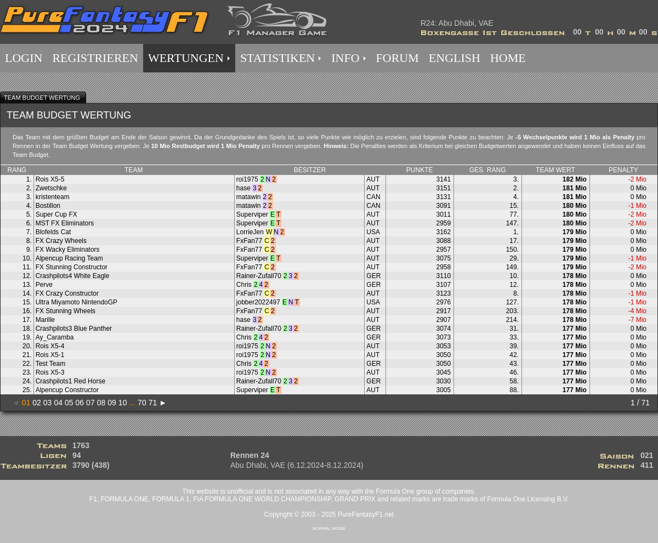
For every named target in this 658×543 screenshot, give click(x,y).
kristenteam (53, 197)
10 (122, 402)
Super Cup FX (56, 214)
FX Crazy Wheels (61, 241)
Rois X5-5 (50, 179)
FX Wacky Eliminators (68, 249)
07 (90, 402)
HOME (508, 58)
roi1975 (247, 179)
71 (153, 402)
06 (80, 402)
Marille (45, 320)
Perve (44, 285)
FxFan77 (249, 241)
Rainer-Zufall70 (258, 276)
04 (58, 402)
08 (101, 402)
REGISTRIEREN (95, 58)
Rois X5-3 (50, 372)
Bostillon (48, 206)
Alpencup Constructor (67, 390)
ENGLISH (454, 58)
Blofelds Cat (53, 232)
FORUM (397, 58)
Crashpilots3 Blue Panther (74, 328)
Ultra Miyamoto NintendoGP (76, 302)
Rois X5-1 (50, 355)
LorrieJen (250, 232)
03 (47, 402)
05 (69, 402)
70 (142, 402)
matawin (248, 197)
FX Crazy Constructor (67, 293)
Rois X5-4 (50, 346)
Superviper (252, 214)
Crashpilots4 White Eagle (73, 276)
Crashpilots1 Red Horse (70, 381)
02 (36, 402)
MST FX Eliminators (65, 223)
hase (243, 188)
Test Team (50, 363)
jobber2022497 (258, 302)
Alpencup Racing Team (69, 258)
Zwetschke (51, 188)
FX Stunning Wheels (65, 311)
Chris (244, 285)
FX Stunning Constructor (71, 267)
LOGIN (23, 58)
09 (111, 402)
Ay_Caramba (55, 337)
